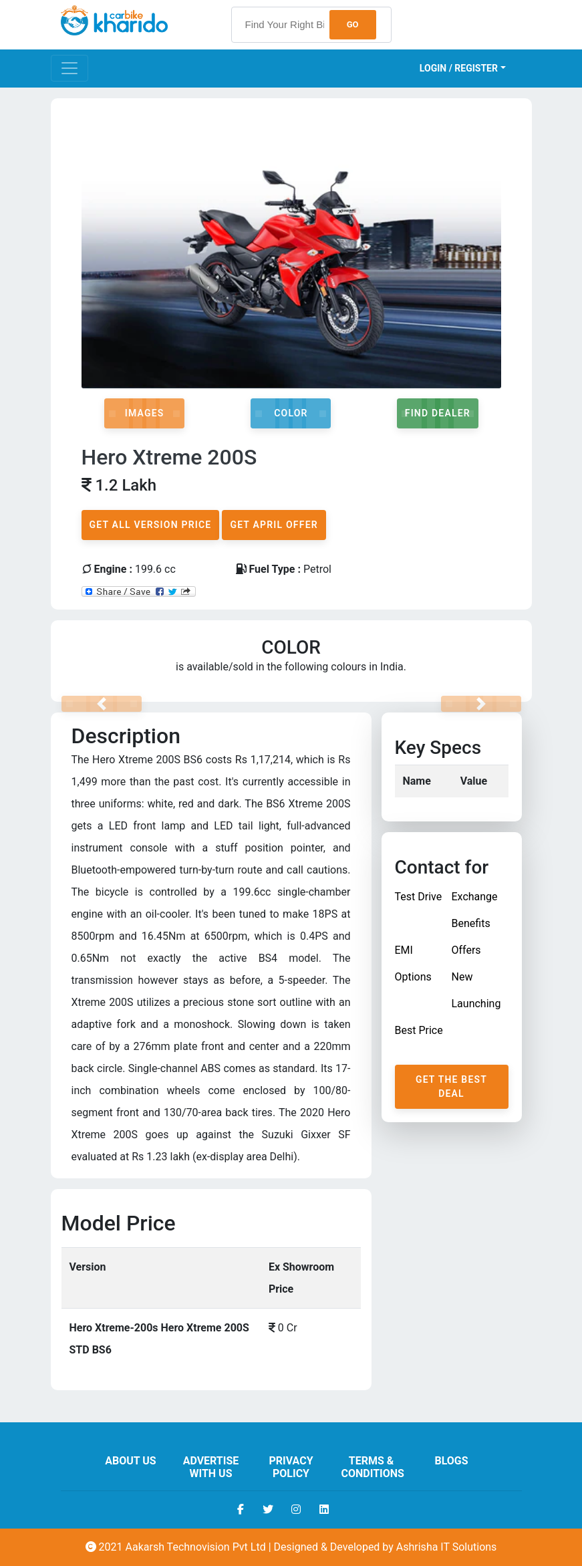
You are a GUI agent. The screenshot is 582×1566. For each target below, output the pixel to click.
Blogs (451, 1460)
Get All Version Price (151, 524)
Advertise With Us (211, 1467)
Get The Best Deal (451, 1086)
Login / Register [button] (459, 68)
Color (290, 413)
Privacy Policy (291, 1467)
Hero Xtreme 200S (169, 457)
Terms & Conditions (372, 1467)
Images (144, 413)
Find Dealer (437, 413)
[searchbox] (311, 25)
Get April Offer (273, 524)
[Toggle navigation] (69, 68)
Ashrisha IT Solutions (446, 1547)
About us (130, 1460)
